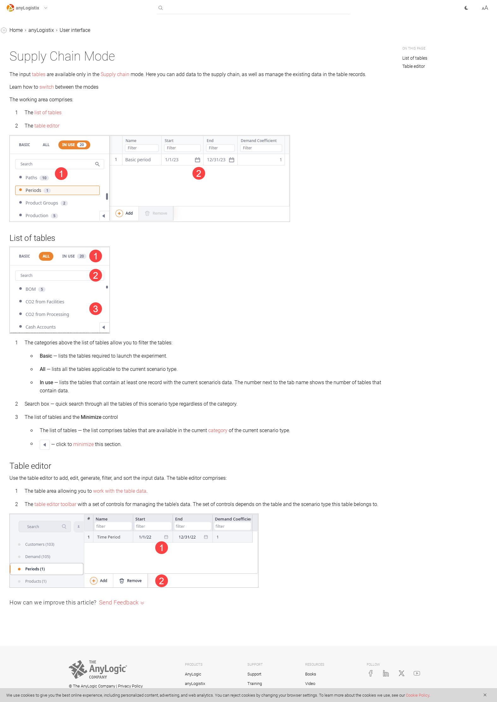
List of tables (415, 58)
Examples (17, 303)
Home (110, 30)
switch (141, 95)
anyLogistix (19, 31)
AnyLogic (193, 674)
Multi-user (23, 195)
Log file (20, 243)
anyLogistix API (29, 219)
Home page (30, 87)
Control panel (27, 207)
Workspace (30, 99)
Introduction (25, 63)
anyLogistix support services (43, 231)
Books (310, 674)
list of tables (142, 120)
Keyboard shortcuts (39, 147)
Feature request (35, 159)
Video (310, 683)
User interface (27, 75)
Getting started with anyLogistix (34, 47)
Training (254, 683)
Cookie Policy (417, 695)
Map (17, 171)
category (312, 438)
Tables (13, 267)
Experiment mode (37, 123)
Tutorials (16, 291)
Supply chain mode (39, 111)
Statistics (16, 279)
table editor (141, 133)
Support (254, 674)
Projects (21, 183)
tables (133, 74)
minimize (178, 452)
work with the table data (214, 499)
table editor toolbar (150, 512)
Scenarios (17, 255)
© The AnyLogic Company (92, 686)
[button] (33, 7)
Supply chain (209, 74)
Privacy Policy (130, 686)
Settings (27, 135)
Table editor (413, 66)
